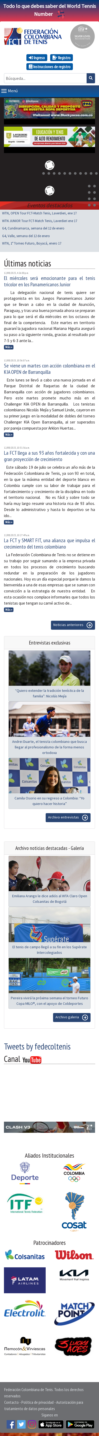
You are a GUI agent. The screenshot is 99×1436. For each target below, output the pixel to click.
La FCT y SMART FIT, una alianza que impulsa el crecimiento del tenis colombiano (49, 542)
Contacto (11, 1401)
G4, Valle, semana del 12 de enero (26, 235)
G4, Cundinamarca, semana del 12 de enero (33, 227)
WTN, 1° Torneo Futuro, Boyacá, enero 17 (31, 242)
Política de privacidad (37, 1401)
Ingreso (37, 57)
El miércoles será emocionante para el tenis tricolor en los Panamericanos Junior (49, 280)
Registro (61, 57)
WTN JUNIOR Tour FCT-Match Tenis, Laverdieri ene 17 (39, 220)
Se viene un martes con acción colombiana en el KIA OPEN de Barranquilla (49, 367)
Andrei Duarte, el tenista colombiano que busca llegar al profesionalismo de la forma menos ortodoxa (49, 746)
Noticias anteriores (73, 624)
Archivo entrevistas (68, 816)
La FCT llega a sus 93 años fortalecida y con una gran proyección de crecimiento (49, 455)
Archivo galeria (71, 1016)
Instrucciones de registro (49, 66)
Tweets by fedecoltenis (37, 1045)
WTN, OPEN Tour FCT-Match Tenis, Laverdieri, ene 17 (39, 212)
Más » (8, 346)
